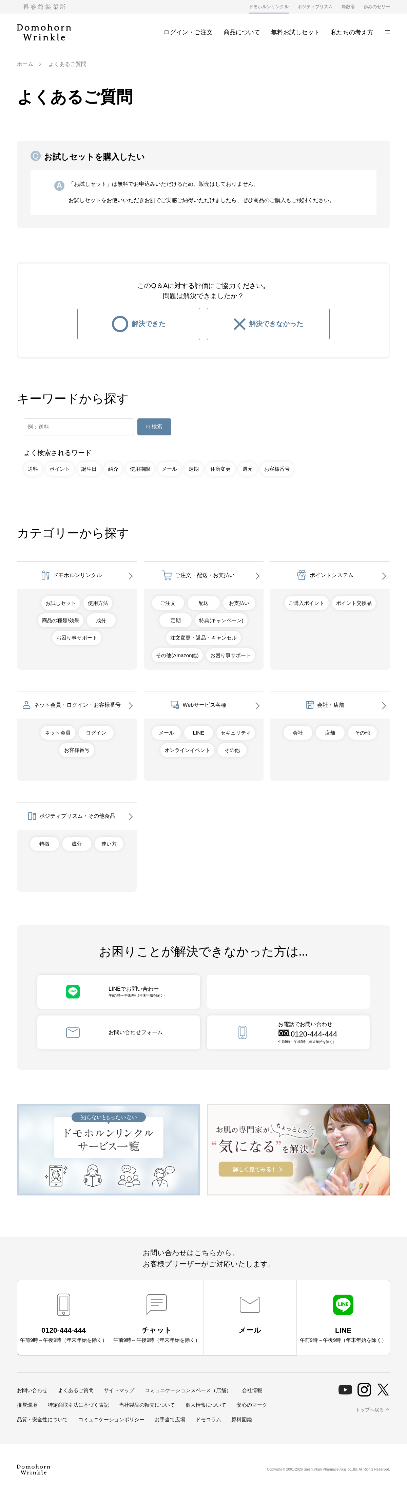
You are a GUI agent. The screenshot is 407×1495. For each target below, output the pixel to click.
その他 (232, 750)
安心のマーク (251, 1405)
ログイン (96, 733)
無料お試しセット (295, 32)
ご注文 (167, 603)
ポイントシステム (331, 575)
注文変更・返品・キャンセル (203, 638)
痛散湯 (348, 6)
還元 (248, 469)
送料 (33, 469)
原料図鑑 (241, 1419)
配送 (203, 603)
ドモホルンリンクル (269, 6)
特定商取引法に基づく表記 (78, 1405)
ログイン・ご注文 (184, 32)
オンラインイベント (187, 750)
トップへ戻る (369, 1409)
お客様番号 (277, 469)
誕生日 (89, 469)
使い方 (109, 844)
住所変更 (220, 469)
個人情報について (206, 1405)
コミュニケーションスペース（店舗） (188, 1390)
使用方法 (98, 603)
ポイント (60, 469)
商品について (242, 32)
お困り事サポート (76, 638)
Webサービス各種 (205, 705)
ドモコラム (208, 1419)
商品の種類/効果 (60, 620)
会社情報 (252, 1390)
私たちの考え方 (352, 32)
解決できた (149, 323)
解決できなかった (276, 323)
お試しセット (60, 603)
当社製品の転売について (147, 1405)
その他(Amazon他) (177, 655)
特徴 (44, 844)
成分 (101, 620)
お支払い (239, 603)
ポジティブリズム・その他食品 (77, 816)
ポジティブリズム (315, 6)
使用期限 (140, 469)
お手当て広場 (170, 1419)
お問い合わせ (32, 1390)
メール (169, 469)
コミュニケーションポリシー (111, 1419)
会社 (298, 733)
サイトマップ (119, 1390)
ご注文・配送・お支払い (205, 575)
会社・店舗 (330, 705)
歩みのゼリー (377, 6)
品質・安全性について (42, 1419)
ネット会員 (57, 733)
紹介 (113, 469)
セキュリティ (235, 733)
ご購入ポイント (306, 603)
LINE (198, 733)
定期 (194, 469)
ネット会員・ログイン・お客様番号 (77, 705)
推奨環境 (27, 1405)
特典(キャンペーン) (221, 620)
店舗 (330, 733)
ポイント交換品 (354, 603)
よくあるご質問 (76, 1390)
